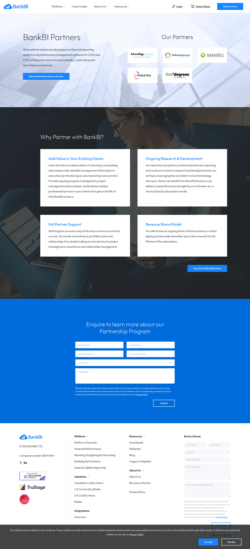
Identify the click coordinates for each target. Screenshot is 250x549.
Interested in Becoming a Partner (46, 76)
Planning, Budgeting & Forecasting (94, 455)
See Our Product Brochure (207, 268)
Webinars (135, 449)
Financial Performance (87, 449)
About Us (135, 476)
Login (179, 6)
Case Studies (79, 6)
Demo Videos (203, 6)
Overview (80, 517)
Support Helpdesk (140, 461)
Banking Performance (87, 461)
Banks (78, 501)
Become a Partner (140, 483)
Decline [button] (231, 542)
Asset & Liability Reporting (90, 467)
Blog (132, 455)
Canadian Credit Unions (88, 483)
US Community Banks (87, 489)
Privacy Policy (136, 534)
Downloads (136, 442)
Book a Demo (230, 6)
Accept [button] (208, 542)
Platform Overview (85, 442)
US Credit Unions (84, 495)
